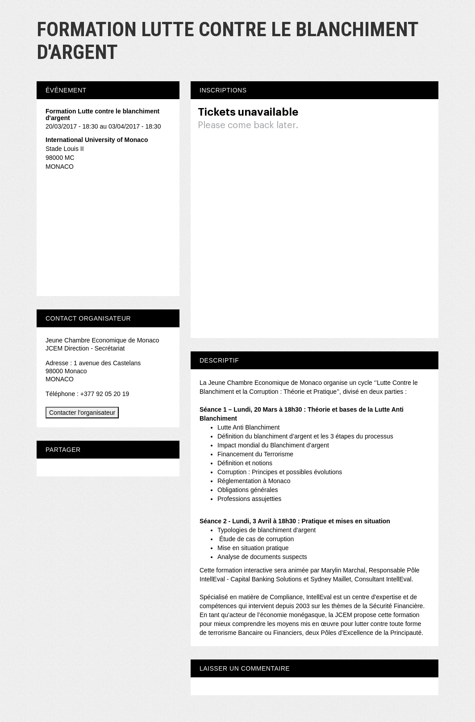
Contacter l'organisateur (82, 412)
